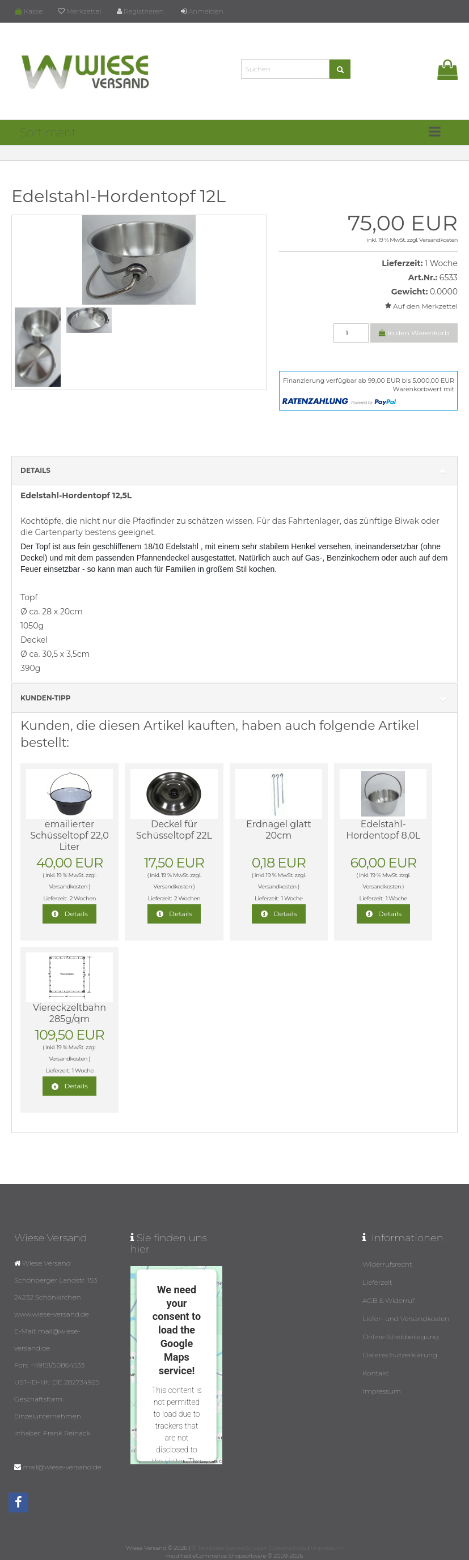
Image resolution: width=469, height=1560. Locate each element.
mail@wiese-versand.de (62, 1467)
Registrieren (140, 11)
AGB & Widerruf (388, 1300)
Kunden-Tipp (234, 698)
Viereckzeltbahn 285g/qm (69, 1013)
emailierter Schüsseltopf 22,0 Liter (69, 835)
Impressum (381, 1391)
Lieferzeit (377, 1282)
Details (234, 471)
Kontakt (375, 1373)
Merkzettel (79, 11)
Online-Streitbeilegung (400, 1336)
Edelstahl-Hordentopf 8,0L (383, 830)
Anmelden (202, 11)
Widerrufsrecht (387, 1264)
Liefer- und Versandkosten (405, 1318)
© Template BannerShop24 (229, 1548)
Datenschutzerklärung (399, 1354)
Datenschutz (288, 1548)
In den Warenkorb (414, 332)
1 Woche (441, 263)
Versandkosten (438, 239)
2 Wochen (83, 898)
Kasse (29, 11)
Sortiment (48, 132)
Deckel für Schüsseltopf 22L (174, 830)
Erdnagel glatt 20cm (278, 830)
